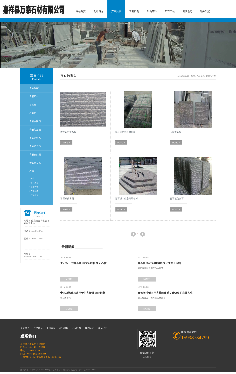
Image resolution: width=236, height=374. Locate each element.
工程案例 (134, 11)
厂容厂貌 (170, 11)
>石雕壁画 (33, 195)
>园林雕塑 (33, 183)
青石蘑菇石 (35, 163)
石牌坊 (32, 113)
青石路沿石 (35, 138)
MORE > (66, 143)
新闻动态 (187, 11)
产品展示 (116, 11)
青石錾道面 (35, 129)
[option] (118, 45)
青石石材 (34, 96)
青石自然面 (35, 154)
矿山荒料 (152, 11)
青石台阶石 (35, 121)
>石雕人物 (33, 187)
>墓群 (32, 178)
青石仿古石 (35, 146)
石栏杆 (32, 105)
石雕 (31, 171)
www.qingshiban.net (33, 256)
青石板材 (34, 88)
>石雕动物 (33, 191)
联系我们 (205, 11)
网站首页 (81, 11)
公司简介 (98, 11)
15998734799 (37, 231)
